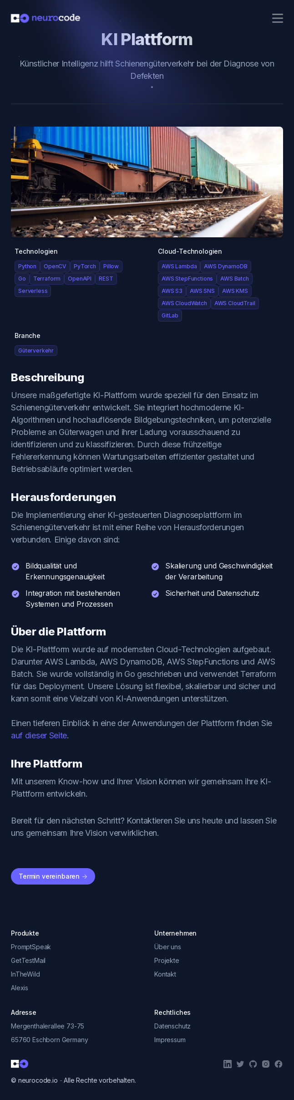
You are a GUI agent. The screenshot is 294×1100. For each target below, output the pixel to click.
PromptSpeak (31, 947)
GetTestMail (28, 960)
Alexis (19, 988)
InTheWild (25, 974)
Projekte (166, 960)
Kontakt (165, 974)
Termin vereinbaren (53, 876)
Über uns (167, 947)
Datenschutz (172, 1026)
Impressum (170, 1040)
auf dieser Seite (39, 735)
